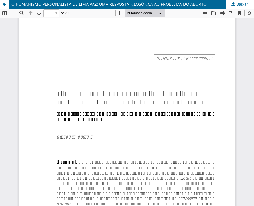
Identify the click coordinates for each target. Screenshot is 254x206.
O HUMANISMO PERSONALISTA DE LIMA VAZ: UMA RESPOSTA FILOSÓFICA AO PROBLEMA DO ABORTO (109, 4)
